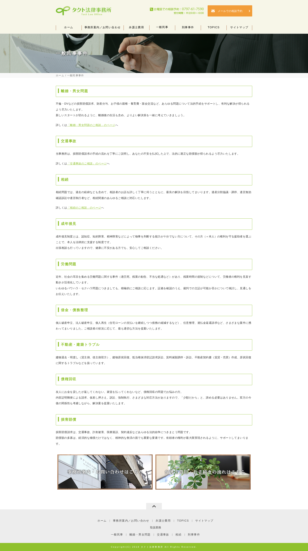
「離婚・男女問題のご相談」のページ (91, 125)
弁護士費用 (136, 28)
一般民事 (162, 28)
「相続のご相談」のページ (84, 207)
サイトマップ (239, 28)
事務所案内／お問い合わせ (103, 28)
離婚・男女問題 (140, 534)
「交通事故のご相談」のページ (87, 163)
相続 (178, 534)
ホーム (69, 28)
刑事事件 (188, 28)
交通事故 (163, 534)
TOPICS (213, 28)
